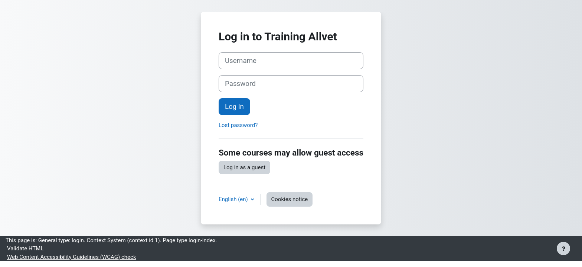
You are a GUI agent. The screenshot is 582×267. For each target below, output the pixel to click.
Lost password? (238, 125)
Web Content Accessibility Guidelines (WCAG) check (71, 257)
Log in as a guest (244, 167)
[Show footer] (563, 248)
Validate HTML (25, 248)
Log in (234, 107)
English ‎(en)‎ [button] (234, 199)
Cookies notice (289, 199)
